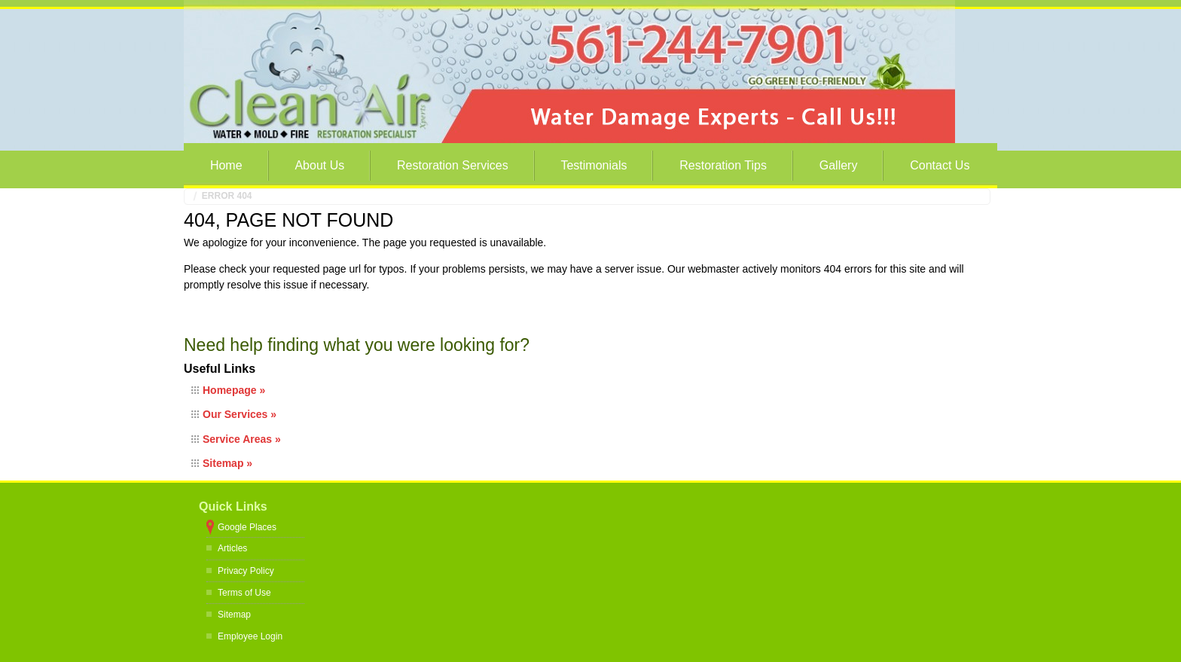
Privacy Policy (246, 571)
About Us (319, 165)
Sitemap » (227, 463)
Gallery (838, 165)
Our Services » (239, 414)
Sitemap (234, 614)
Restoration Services (452, 165)
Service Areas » (242, 439)
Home (226, 165)
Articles (232, 548)
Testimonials (593, 165)
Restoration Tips (723, 165)
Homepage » (234, 390)
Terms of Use (244, 592)
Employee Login (250, 636)
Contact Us (939, 165)
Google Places (247, 527)
